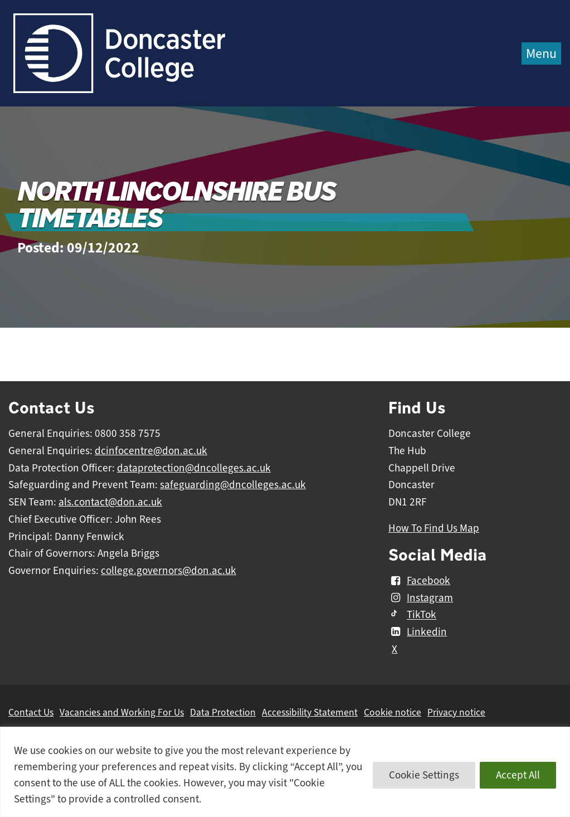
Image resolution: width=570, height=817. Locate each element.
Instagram (420, 598)
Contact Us (30, 712)
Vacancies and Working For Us (122, 712)
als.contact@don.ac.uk (110, 502)
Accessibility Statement (310, 712)
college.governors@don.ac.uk (168, 570)
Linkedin (417, 632)
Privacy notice (456, 712)
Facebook (419, 580)
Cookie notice (392, 712)
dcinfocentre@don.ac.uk (151, 451)
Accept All (518, 775)
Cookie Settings (424, 775)
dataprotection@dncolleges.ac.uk (194, 468)
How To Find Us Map (433, 528)
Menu (541, 53)
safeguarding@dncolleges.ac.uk (233, 485)
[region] (285, 772)
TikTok (412, 615)
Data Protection (223, 712)
